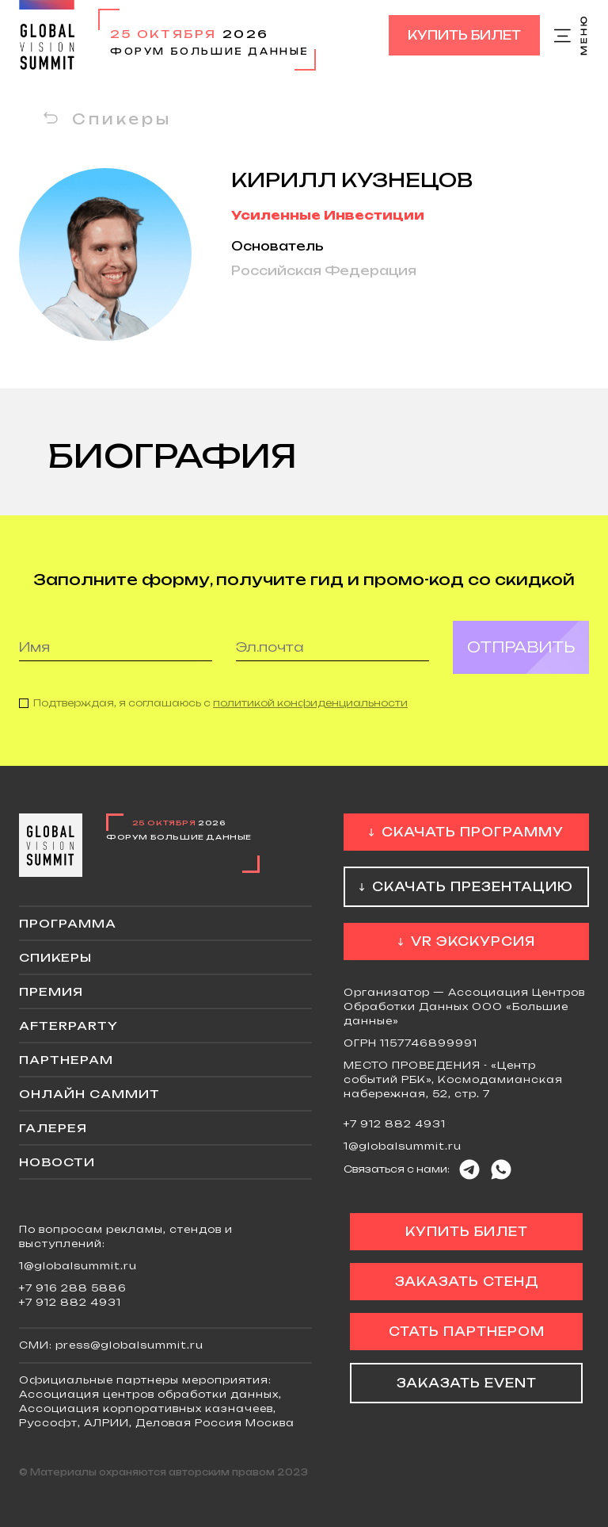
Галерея (53, 1128)
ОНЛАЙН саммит (89, 1093)
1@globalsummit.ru (403, 1146)
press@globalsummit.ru (129, 1345)
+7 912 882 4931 (395, 1124)
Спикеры (122, 119)
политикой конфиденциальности (310, 712)
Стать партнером (467, 1331)
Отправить (521, 655)
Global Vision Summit (46, 35)
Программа (67, 923)
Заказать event (467, 1383)
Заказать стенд (466, 1281)
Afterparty (68, 1025)
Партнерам (66, 1059)
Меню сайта (571, 35)
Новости (57, 1162)
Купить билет (464, 35)
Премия (51, 991)
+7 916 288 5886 (73, 1288)
